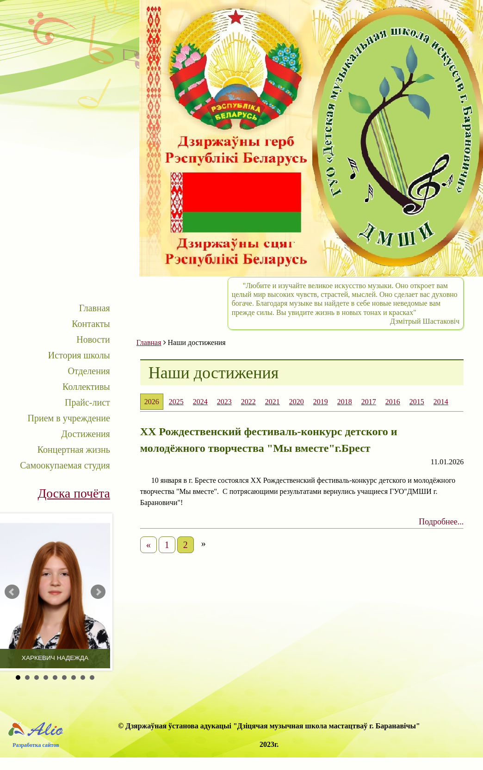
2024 (200, 402)
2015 (416, 402)
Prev (12, 592)
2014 (440, 402)
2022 (248, 402)
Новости (93, 339)
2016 (392, 402)
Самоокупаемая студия (65, 465)
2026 (151, 402)
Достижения (85, 434)
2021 (272, 402)
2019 (320, 402)
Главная (94, 308)
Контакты (91, 324)
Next (98, 592)
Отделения (89, 371)
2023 (224, 402)
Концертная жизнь (73, 449)
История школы (79, 355)
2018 (344, 402)
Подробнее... (441, 521)
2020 (296, 402)
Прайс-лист (87, 402)
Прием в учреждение (69, 418)
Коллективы (86, 387)
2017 (368, 402)
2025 (176, 402)
